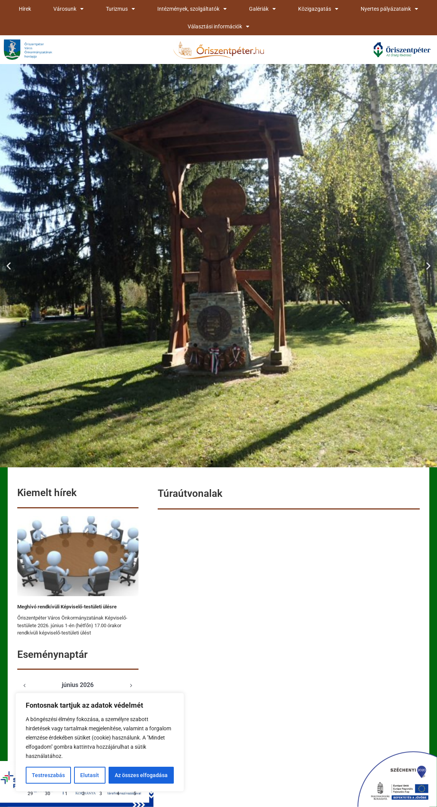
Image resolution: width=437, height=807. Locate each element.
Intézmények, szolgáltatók (192, 8)
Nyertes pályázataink (389, 8)
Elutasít (89, 775)
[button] (8, 266)
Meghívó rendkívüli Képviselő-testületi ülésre (67, 607)
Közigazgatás (318, 8)
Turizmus (120, 8)
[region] (99, 742)
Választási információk (218, 26)
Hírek (25, 9)
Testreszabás (48, 775)
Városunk (68, 8)
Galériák (262, 8)
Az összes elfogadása (141, 775)
